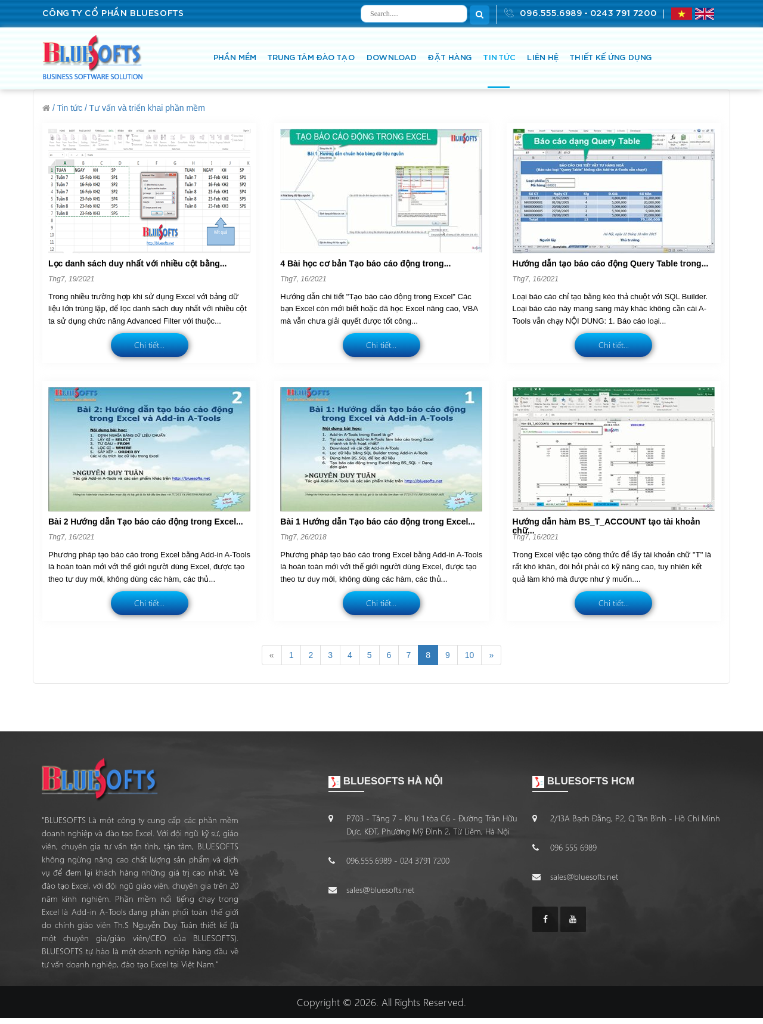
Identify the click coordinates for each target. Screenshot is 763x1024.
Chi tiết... (149, 344)
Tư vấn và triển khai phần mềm (147, 108)
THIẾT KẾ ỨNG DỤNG (610, 58)
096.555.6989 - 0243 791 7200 (580, 13)
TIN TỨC (499, 58)
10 (469, 655)
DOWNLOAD (391, 58)
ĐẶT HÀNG (449, 58)
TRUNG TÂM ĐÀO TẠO (311, 58)
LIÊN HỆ (542, 58)
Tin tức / (72, 108)
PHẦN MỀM (234, 58)
